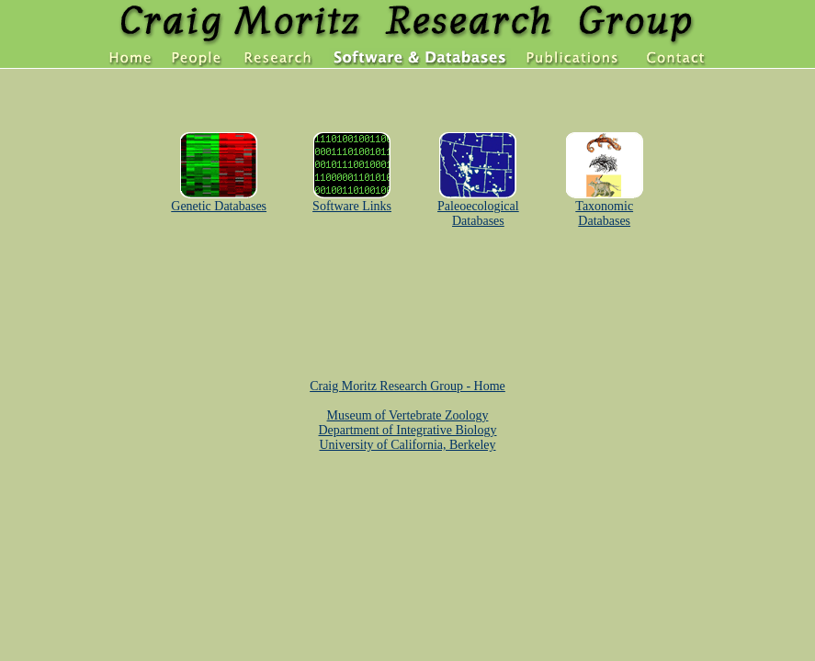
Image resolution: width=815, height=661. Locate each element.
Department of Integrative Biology (408, 430)
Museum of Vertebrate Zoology (408, 415)
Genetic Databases (218, 200)
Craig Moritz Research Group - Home (407, 386)
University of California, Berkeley (407, 445)
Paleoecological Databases (478, 208)
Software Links (351, 200)
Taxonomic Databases (604, 208)
